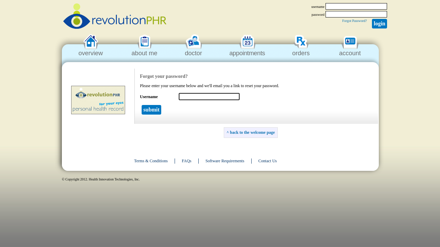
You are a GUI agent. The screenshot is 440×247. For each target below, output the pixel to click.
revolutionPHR (114, 17)
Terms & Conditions (151, 160)
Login (379, 23)
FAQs (186, 160)
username (317, 7)
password (317, 14)
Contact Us (267, 160)
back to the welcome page (252, 132)
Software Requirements (225, 160)
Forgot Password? (354, 21)
